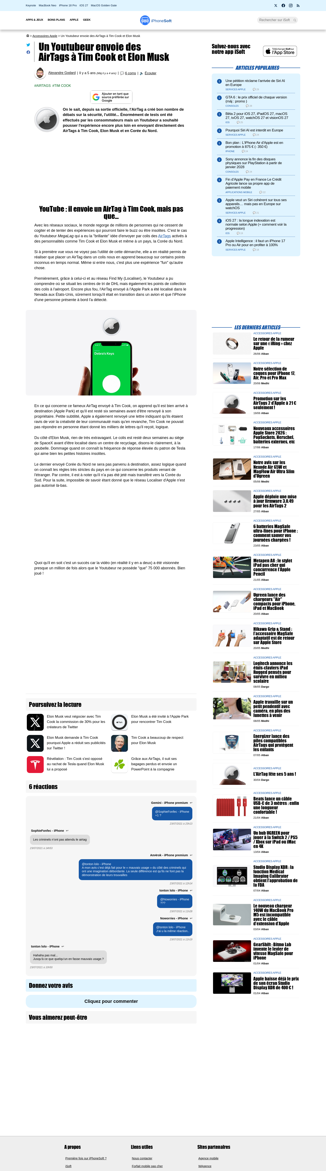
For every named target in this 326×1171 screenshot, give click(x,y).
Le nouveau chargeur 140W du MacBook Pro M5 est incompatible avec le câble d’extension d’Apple (273, 915)
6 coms (130, 73)
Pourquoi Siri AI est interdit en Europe (254, 130)
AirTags (164, 236)
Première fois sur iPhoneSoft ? (86, 1158)
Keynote (31, 5)
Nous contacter (142, 1158)
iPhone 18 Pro (68, 5)
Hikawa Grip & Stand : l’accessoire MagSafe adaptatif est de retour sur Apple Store (274, 636)
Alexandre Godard (62, 73)
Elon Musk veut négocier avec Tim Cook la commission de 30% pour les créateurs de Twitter (76, 721)
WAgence (205, 1166)
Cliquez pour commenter (111, 1001)
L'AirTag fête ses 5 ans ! (274, 774)
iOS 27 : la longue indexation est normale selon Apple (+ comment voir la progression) (256, 224)
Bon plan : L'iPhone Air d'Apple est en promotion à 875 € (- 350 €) (254, 145)
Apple (74, 19)
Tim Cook (62, 85)
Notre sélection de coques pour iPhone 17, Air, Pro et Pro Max (274, 373)
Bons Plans (56, 19)
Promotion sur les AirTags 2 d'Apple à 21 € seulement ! (274, 403)
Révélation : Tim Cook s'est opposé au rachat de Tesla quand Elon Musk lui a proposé (75, 764)
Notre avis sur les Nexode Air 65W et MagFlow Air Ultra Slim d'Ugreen (273, 469)
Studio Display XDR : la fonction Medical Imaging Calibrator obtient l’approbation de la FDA (275, 876)
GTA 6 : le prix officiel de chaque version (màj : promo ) (256, 99)
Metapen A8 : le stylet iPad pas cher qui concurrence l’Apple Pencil (272, 568)
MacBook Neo (47, 5)
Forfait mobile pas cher (147, 1166)
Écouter (150, 73)
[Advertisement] (111, 169)
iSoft (68, 1166)
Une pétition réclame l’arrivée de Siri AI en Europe (255, 83)
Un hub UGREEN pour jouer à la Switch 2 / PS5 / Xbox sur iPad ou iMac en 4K (275, 840)
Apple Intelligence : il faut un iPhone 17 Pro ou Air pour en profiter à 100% (255, 243)
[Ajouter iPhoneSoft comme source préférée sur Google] (111, 97)
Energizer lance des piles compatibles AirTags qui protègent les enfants (273, 743)
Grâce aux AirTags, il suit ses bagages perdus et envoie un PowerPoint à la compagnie (154, 764)
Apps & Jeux (34, 19)
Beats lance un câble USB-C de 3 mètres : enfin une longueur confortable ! (276, 805)
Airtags (43, 85)
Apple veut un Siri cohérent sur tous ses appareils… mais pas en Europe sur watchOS (256, 204)
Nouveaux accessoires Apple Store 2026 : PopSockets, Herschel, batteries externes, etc (274, 435)
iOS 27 (84, 5)
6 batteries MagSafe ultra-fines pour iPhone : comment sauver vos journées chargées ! (275, 533)
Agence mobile (208, 1158)
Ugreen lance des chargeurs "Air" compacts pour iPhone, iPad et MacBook (274, 602)
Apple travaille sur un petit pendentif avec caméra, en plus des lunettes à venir (273, 709)
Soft (161, 21)
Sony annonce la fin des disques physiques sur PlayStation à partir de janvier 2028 (253, 163)
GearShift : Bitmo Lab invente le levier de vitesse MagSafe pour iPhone (273, 951)
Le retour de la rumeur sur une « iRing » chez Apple (273, 343)
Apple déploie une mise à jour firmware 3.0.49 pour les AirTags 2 (275, 501)
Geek (86, 19)
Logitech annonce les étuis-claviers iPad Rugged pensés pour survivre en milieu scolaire (272, 672)
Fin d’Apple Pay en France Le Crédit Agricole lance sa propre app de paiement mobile (253, 183)
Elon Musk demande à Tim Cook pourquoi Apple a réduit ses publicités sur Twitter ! (76, 743)
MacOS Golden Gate (104, 5)
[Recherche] (277, 20)
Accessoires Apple (45, 36)
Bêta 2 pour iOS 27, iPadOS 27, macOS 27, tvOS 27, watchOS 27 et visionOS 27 (256, 116)
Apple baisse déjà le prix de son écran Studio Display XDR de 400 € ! (276, 983)
